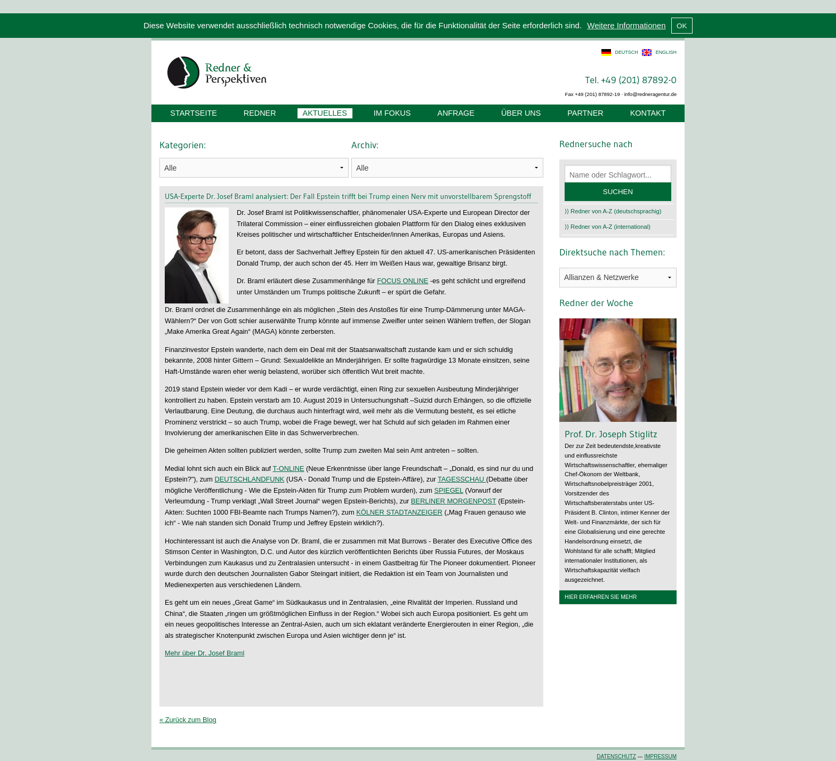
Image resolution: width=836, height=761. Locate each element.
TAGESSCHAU (462, 479)
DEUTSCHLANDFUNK (249, 479)
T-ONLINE (288, 468)
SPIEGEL (448, 490)
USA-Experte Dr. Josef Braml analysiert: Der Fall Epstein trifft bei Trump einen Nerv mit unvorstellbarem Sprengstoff (348, 196)
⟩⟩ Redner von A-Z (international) (607, 226)
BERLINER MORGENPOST (453, 501)
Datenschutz (616, 756)
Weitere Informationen (626, 25)
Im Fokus (392, 113)
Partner (585, 113)
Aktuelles (325, 113)
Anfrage (456, 113)
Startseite (193, 113)
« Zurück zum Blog (187, 720)
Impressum (660, 756)
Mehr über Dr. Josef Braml (204, 653)
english (666, 52)
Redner (260, 113)
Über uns (521, 113)
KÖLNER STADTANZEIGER (399, 512)
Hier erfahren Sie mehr (601, 597)
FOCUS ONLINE (402, 281)
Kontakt (648, 113)
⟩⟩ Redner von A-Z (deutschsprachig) (613, 211)
